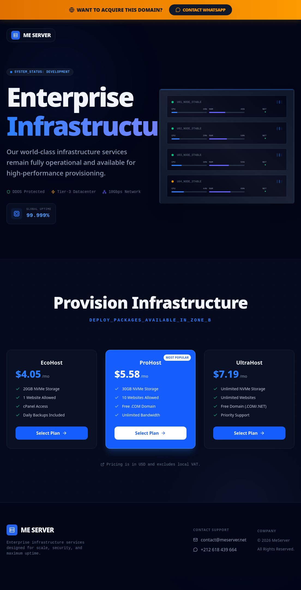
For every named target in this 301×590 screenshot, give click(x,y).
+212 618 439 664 (215, 550)
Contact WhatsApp (200, 10)
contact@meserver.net (219, 540)
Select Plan (51, 433)
